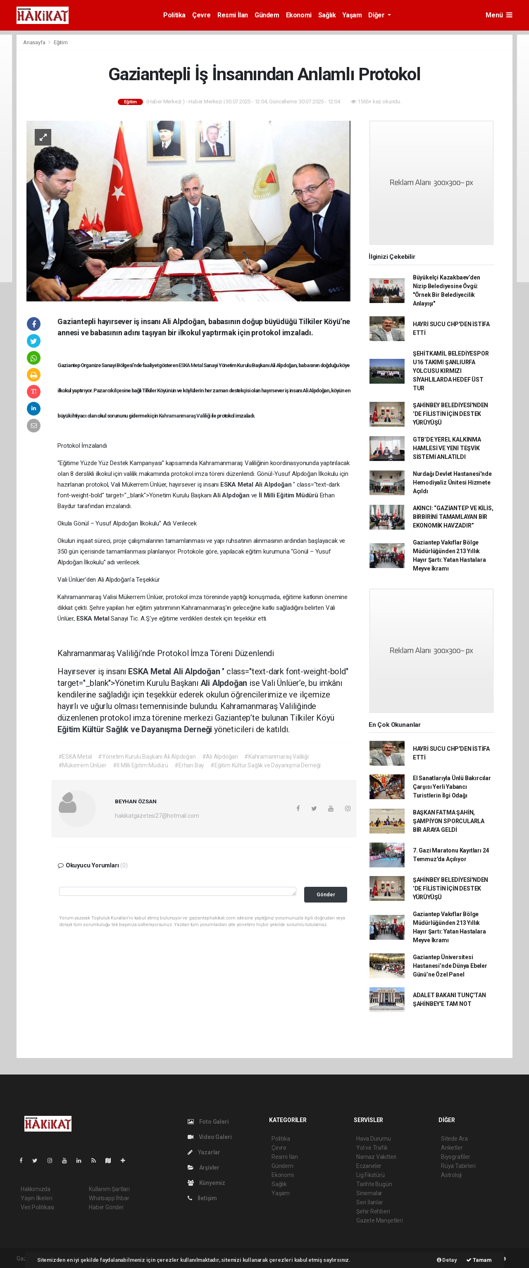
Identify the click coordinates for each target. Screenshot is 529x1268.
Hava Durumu (373, 1138)
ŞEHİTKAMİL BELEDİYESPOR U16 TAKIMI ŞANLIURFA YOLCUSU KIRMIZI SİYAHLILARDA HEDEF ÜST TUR (451, 371)
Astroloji (451, 1175)
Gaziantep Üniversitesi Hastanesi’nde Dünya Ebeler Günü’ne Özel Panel (450, 966)
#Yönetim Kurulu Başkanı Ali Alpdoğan (146, 756)
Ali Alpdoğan (274, 484)
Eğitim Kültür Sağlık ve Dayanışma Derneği (135, 729)
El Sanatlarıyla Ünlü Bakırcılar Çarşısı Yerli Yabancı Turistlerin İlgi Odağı (452, 787)
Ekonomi (299, 15)
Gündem (267, 15)
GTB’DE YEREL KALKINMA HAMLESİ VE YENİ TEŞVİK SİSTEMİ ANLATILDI (447, 448)
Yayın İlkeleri (36, 1198)
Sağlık (327, 15)
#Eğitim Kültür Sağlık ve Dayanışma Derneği (265, 765)
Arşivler (203, 1167)
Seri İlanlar (369, 1202)
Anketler (451, 1147)
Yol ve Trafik (372, 1147)
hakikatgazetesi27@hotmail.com (157, 815)
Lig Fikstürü (370, 1175)
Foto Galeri (208, 1121)
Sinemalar (369, 1193)
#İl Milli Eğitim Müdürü (141, 765)
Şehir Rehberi (373, 1211)
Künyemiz (206, 1183)
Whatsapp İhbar (109, 1198)
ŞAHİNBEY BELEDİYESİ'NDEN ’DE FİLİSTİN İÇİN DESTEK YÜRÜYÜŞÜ (450, 414)
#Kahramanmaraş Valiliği (276, 756)
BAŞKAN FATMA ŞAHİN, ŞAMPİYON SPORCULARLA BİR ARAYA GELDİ (448, 821)
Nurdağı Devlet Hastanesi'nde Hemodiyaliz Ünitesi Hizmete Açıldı (452, 482)
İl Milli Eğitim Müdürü (289, 495)
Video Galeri (209, 1137)
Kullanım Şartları (109, 1189)
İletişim (202, 1198)
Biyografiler (455, 1156)
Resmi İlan (232, 15)
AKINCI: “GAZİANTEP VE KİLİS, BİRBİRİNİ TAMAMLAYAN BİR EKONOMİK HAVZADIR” (453, 517)
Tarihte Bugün (374, 1184)
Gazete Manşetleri (379, 1220)
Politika (174, 15)
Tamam (479, 1260)
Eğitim (61, 42)
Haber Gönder (106, 1207)
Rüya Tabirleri (458, 1166)
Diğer (377, 15)
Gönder (326, 894)
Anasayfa (34, 42)
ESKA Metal (191, 365)
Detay (447, 1260)
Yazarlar (204, 1152)
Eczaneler (368, 1166)
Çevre (201, 15)
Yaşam (352, 15)
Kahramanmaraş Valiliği (185, 416)
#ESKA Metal (75, 756)
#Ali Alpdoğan (220, 756)
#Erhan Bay (189, 765)
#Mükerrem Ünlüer (82, 765)
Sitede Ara (454, 1138)
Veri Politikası (37, 1207)
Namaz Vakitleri (376, 1156)
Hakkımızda (35, 1189)
